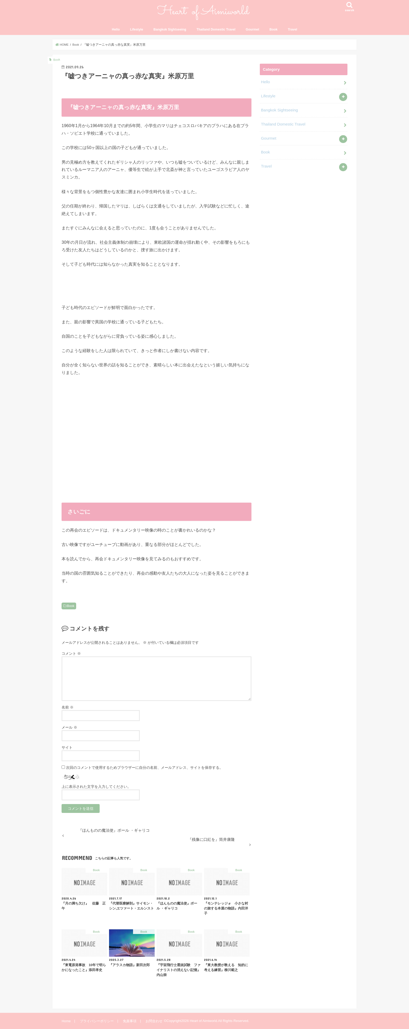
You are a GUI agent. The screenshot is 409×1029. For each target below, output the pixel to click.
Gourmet (252, 29)
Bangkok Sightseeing (169, 29)
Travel (292, 29)
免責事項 (129, 1021)
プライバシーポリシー (96, 1021)
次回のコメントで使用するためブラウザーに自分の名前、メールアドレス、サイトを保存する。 (144, 767)
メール (69, 727)
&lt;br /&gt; (156, 443)
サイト (67, 747)
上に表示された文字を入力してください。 (96, 786)
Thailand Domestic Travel (215, 29)
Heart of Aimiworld (203, 1021)
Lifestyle (136, 29)
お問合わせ (153, 1021)
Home (66, 1021)
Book (273, 29)
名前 (68, 707)
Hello (116, 29)
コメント (71, 653)
